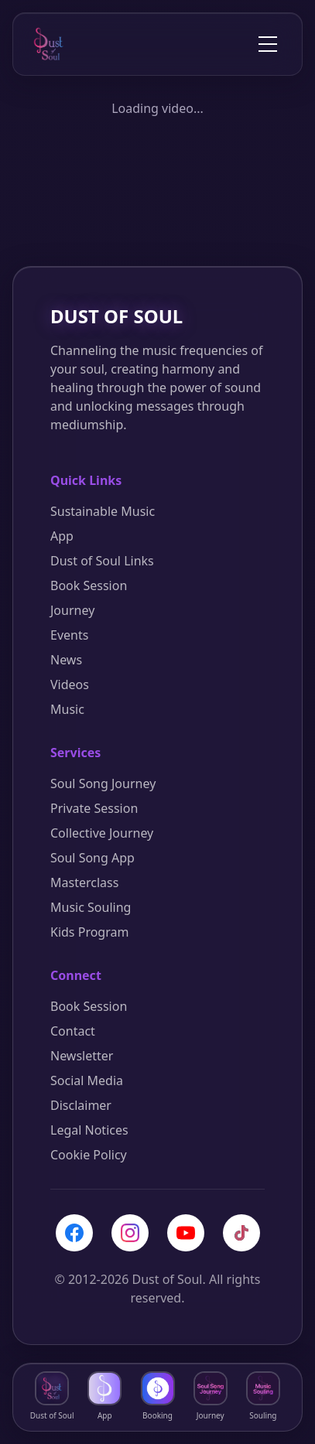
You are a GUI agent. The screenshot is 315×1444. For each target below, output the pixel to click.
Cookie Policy (88, 1154)
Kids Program (89, 931)
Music (67, 709)
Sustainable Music (102, 511)
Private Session (94, 808)
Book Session (88, 585)
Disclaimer (80, 1105)
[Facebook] (74, 1232)
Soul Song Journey (103, 783)
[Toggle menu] (267, 44)
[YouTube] (185, 1232)
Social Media (86, 1080)
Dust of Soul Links (102, 560)
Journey (72, 610)
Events (69, 634)
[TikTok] (241, 1232)
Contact (72, 1030)
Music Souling (90, 907)
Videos (69, 684)
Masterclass (84, 882)
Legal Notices (89, 1129)
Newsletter (81, 1055)
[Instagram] (130, 1232)
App (62, 535)
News (66, 659)
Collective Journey (101, 832)
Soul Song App (92, 857)
